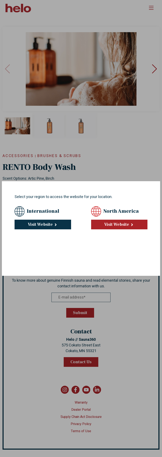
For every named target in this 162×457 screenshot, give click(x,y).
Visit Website (43, 224)
